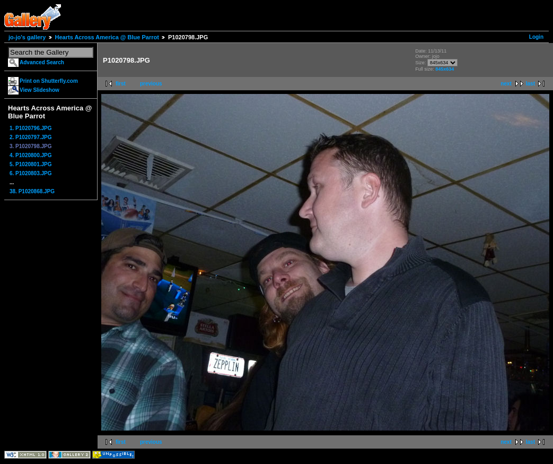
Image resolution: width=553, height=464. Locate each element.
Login (536, 37)
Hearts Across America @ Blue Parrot (107, 37)
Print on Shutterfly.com (49, 81)
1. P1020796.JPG (31, 128)
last (530, 84)
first (121, 84)
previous (151, 84)
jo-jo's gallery (27, 37)
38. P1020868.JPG (32, 191)
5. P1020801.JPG (31, 164)
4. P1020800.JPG (31, 155)
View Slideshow (39, 90)
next (506, 84)
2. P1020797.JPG (31, 137)
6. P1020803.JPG (31, 173)
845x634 (444, 69)
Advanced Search (42, 62)
